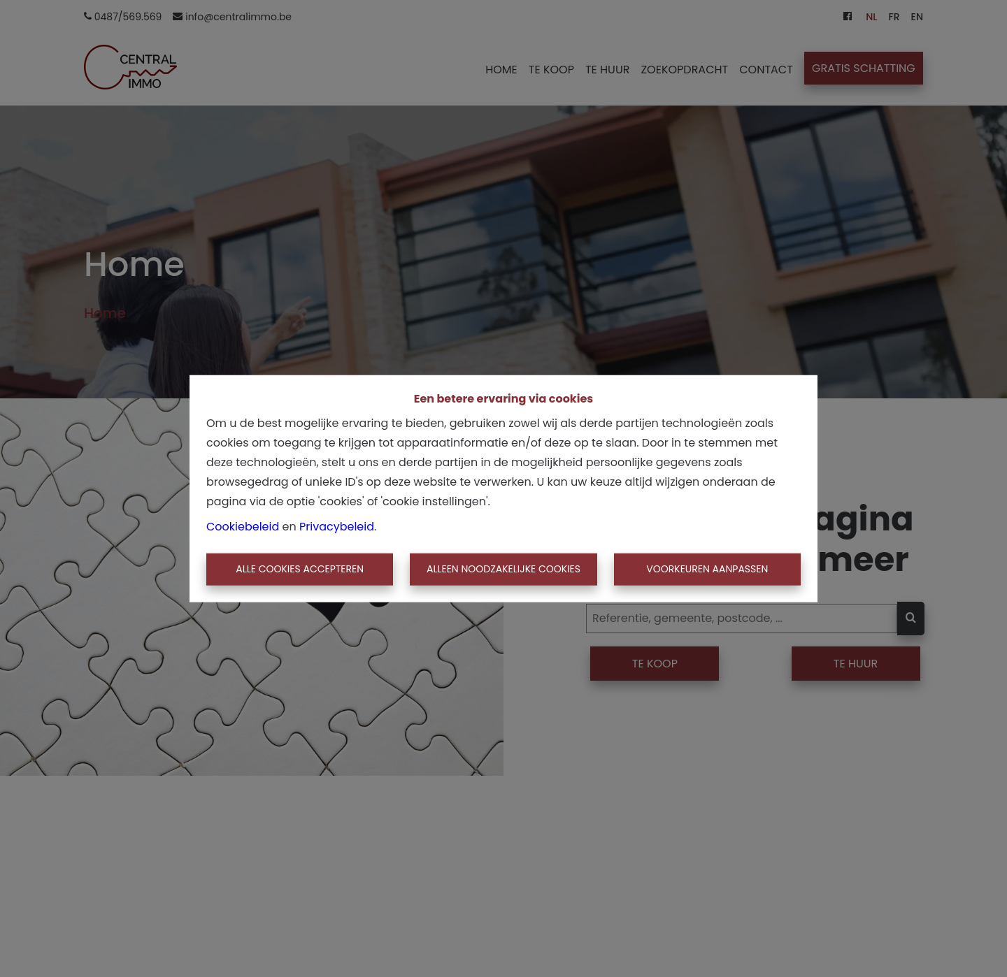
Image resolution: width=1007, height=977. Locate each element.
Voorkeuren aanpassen (707, 569)
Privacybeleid (336, 527)
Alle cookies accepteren (300, 569)
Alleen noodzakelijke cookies (503, 569)
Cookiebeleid (242, 527)
